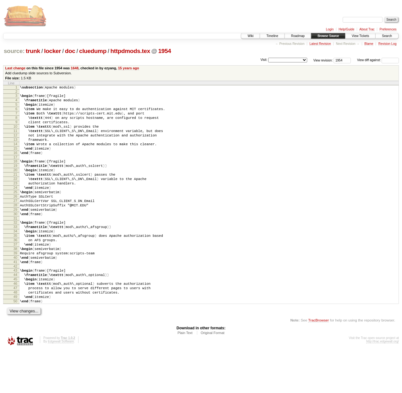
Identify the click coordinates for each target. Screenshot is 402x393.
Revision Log (387, 43)
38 (15, 281)
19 (15, 181)
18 (15, 175)
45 (15, 317)
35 (15, 265)
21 (15, 191)
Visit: (263, 59)
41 (15, 297)
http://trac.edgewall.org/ (382, 384)
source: (14, 51)
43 (15, 306)
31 (15, 245)
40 (15, 291)
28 (15, 229)
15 (15, 160)
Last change (15, 68)
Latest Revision (320, 43)
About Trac (366, 29)
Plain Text (185, 376)
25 (15, 213)
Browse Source (328, 36)
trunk (33, 51)
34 (15, 259)
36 (15, 270)
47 (15, 327)
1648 (75, 68)
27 (15, 223)
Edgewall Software (61, 384)
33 (15, 254)
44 (15, 311)
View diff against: (378, 60)
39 (15, 286)
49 (15, 338)
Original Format (213, 376)
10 (15, 134)
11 (15, 139)
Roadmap (298, 36)
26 (15, 218)
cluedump (92, 51)
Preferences (388, 29)
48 (15, 333)
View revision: (323, 60)
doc (70, 51)
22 (15, 197)
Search (387, 36)
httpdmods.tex (130, 51)
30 (15, 239)
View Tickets (360, 36)
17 (15, 171)
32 (15, 249)
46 (15, 322)
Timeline (272, 36)
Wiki (250, 36)
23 (15, 202)
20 (15, 186)
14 (15, 155)
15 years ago (128, 68)
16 (15, 166)
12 (15, 144)
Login (330, 29)
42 (15, 302)
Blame (368, 43)
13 (15, 150)
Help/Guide (346, 29)
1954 (164, 51)
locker (52, 51)
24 (15, 207)
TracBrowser (318, 363)
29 (15, 234)
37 (15, 275)
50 (15, 343)
